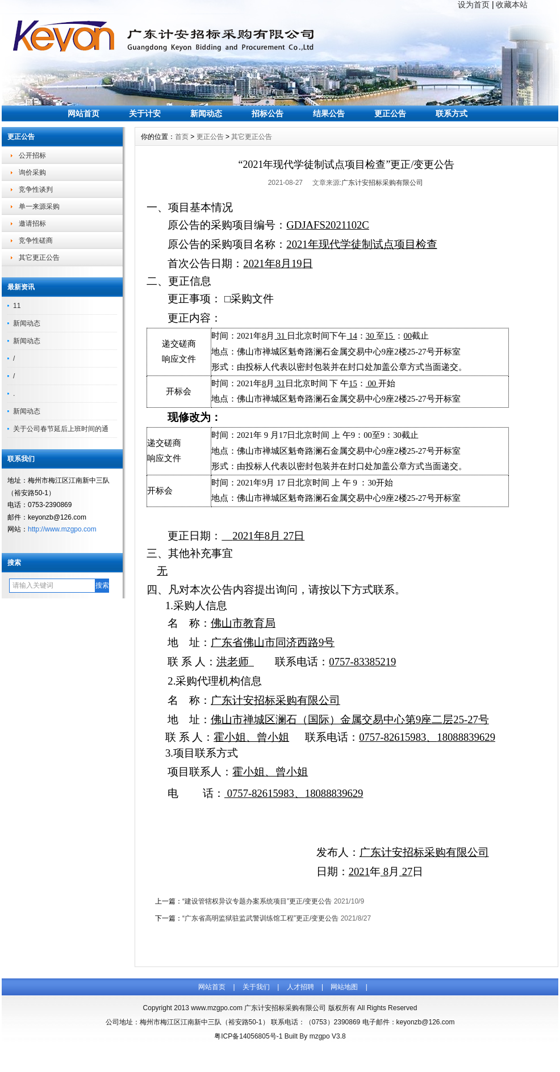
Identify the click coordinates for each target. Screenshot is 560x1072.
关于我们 (256, 987)
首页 (182, 137)
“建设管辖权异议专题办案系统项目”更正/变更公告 (257, 901)
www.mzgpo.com (217, 1008)
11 (16, 306)
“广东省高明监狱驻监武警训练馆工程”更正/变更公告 (260, 918)
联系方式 (451, 113)
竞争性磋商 (36, 240)
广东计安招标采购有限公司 (382, 183)
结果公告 (329, 113)
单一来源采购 (39, 206)
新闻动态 (206, 113)
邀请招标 (32, 223)
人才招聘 (300, 987)
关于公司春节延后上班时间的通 (60, 429)
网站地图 (344, 987)
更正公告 (390, 113)
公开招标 (32, 155)
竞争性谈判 (36, 189)
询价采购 (32, 172)
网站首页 (83, 113)
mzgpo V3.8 (328, 1036)
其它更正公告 (39, 257)
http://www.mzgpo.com (62, 529)
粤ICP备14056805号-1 (248, 1036)
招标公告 (267, 113)
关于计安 (145, 113)
